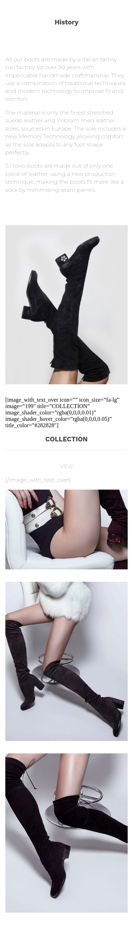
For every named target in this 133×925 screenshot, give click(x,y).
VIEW (66, 466)
